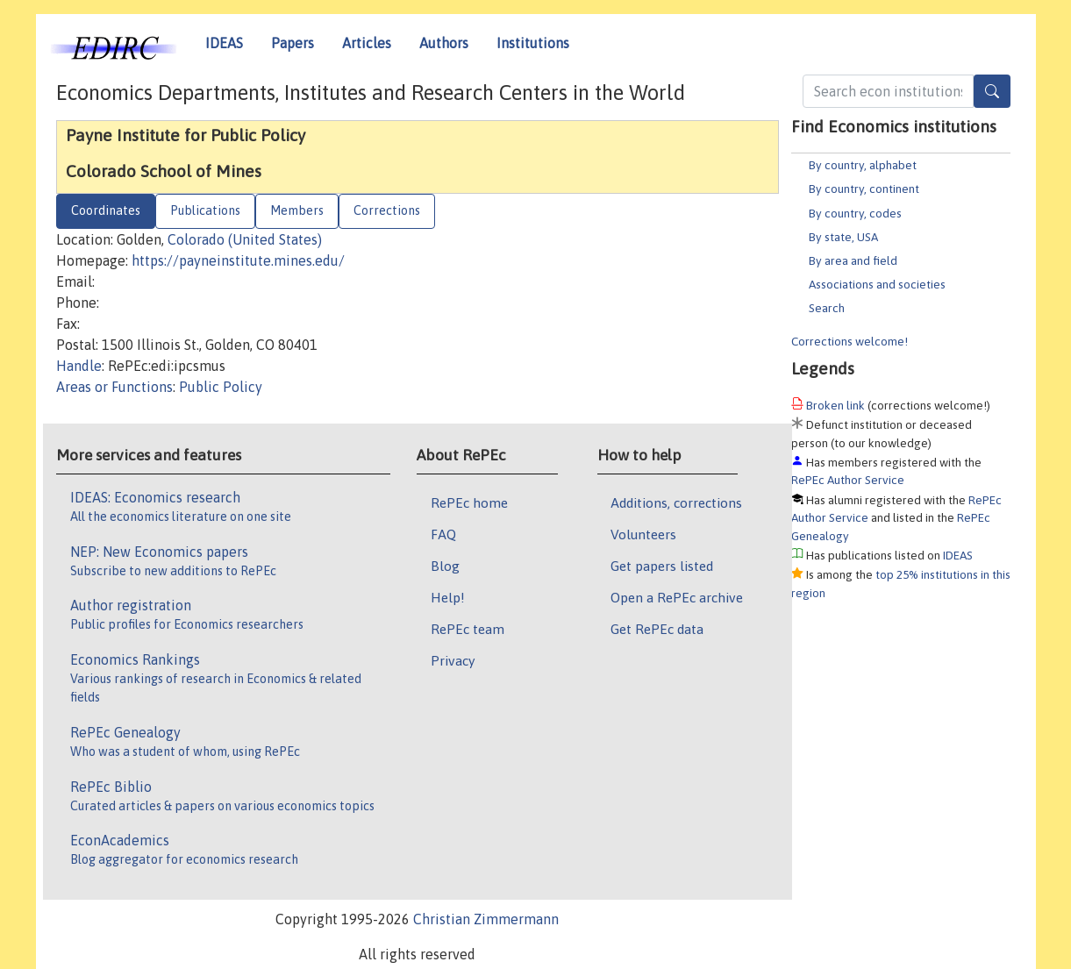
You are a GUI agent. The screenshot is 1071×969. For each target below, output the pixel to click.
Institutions (532, 43)
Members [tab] (297, 210)
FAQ (443, 534)
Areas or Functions (114, 387)
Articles (366, 43)
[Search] (992, 91)
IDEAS (224, 43)
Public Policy (220, 387)
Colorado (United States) (245, 239)
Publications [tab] (205, 210)
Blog (445, 566)
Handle (79, 366)
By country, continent (864, 189)
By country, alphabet (863, 165)
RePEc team (467, 629)
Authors (443, 43)
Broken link (835, 405)
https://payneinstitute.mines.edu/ (238, 260)
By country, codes (855, 213)
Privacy (453, 660)
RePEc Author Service (847, 480)
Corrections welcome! (849, 341)
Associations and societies (877, 284)
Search (827, 308)
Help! (448, 597)
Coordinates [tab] (105, 210)
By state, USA (843, 237)
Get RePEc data (656, 629)
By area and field (853, 260)
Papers (292, 43)
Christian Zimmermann (486, 919)
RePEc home (469, 502)
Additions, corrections (676, 502)
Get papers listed (661, 566)
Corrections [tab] (386, 210)
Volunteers (643, 534)
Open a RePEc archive (676, 597)
